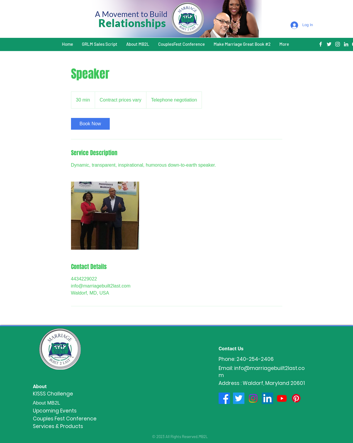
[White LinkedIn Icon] (346, 44)
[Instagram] (253, 398)
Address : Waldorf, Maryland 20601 (262, 383)
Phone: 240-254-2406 (246, 359)
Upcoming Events (55, 410)
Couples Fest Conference (65, 418)
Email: (226, 368)
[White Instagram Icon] (338, 44)
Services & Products (58, 426)
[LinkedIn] (267, 398)
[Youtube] (282, 398)
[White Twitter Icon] (329, 44)
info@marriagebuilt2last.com (262, 372)
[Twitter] (238, 398)
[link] (90, 124)
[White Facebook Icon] (320, 44)
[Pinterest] (296, 398)
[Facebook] (224, 398)
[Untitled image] (105, 216)
